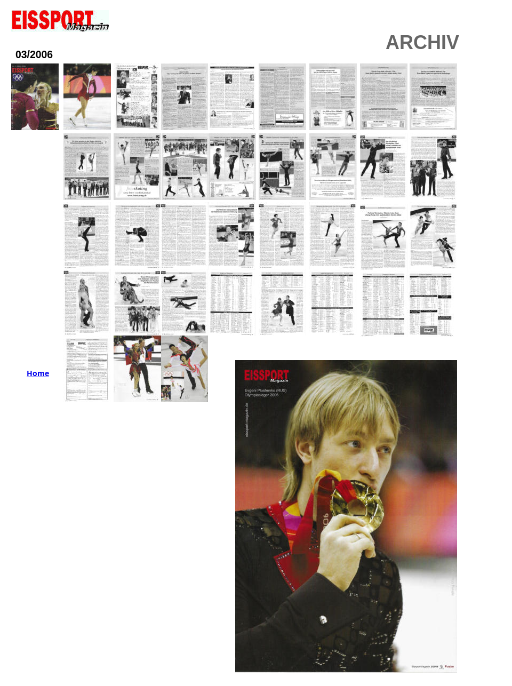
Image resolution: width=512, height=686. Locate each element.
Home (38, 373)
